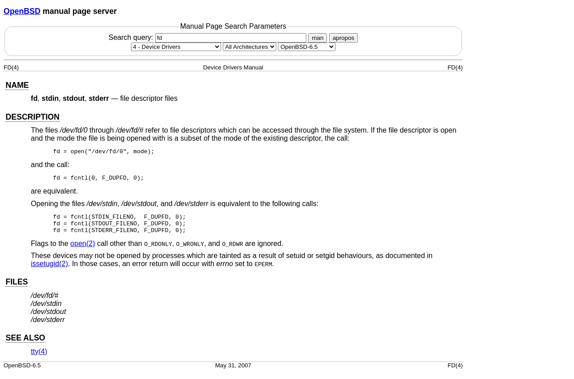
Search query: (209, 37)
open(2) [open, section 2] (82, 250)
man (317, 37)
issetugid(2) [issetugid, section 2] (49, 270)
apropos (343, 37)
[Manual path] (306, 47)
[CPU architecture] (249, 47)
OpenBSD (22, 11)
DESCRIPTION (32, 116)
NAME (17, 85)
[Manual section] (176, 47)
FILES (16, 288)
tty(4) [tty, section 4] (39, 358)
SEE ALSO (25, 344)
